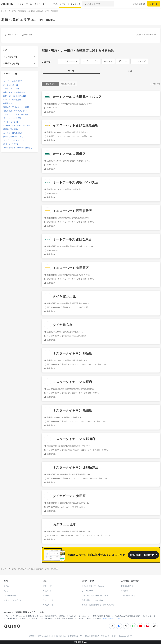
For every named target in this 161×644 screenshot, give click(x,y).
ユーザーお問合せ (83, 636)
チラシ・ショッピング (70, 4)
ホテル (29, 4)
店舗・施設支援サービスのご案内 (95, 595)
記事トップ (47, 586)
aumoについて (126, 636)
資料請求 (124, 591)
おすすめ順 (50, 84)
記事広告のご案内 (128, 595)
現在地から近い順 (68, 84)
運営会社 (32, 636)
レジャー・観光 (50, 4)
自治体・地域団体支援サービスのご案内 (98, 605)
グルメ (38, 4)
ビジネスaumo (87, 591)
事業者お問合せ (127, 586)
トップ (20, 4)
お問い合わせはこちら (112, 618)
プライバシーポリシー (110, 636)
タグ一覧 (46, 595)
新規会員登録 (139, 4)
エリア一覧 (47, 591)
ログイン (154, 4)
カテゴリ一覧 (48, 605)
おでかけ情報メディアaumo (93, 586)
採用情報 (59, 636)
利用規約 (95, 636)
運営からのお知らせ (46, 636)
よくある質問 (69, 636)
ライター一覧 (48, 600)
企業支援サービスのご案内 (92, 600)
